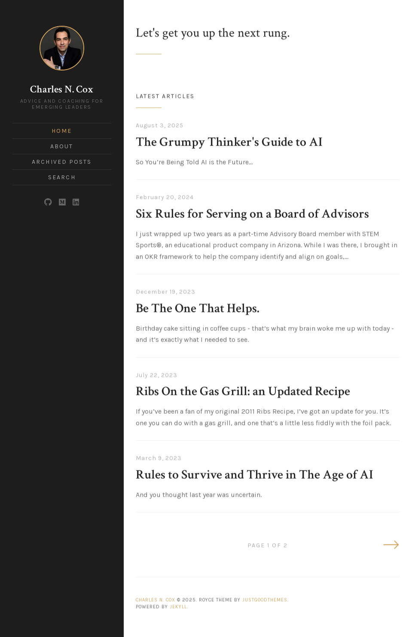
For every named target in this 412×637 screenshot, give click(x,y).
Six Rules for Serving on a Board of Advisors (252, 212)
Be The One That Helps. (197, 307)
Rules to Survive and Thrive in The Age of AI (254, 473)
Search (62, 177)
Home (62, 131)
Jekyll (178, 605)
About (61, 146)
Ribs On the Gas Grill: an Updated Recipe (243, 390)
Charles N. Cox (61, 89)
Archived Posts (62, 161)
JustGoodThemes (264, 598)
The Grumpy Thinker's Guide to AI (229, 140)
